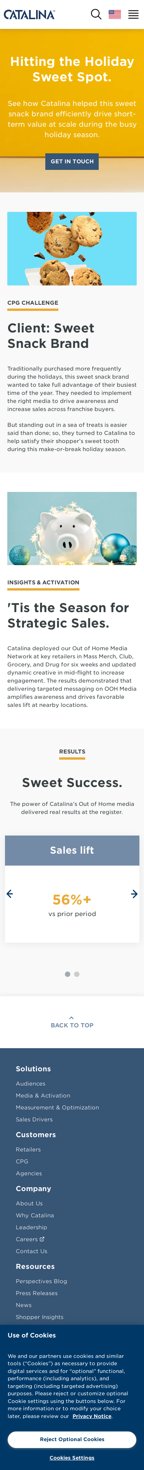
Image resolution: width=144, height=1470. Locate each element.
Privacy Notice (92, 1416)
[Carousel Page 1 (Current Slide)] (67, 974)
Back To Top (72, 1025)
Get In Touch (72, 161)
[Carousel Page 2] (76, 974)
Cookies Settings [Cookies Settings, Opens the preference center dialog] (72, 1458)
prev (9, 894)
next (134, 894)
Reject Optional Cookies (72, 1439)
